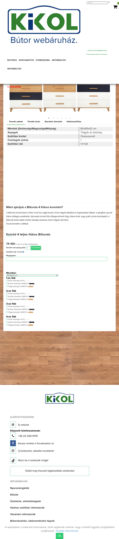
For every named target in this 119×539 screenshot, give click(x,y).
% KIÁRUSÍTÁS (14, 87)
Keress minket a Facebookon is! (32, 443)
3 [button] (57, 118)
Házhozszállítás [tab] (74, 122)
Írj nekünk (19, 425)
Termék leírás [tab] (33, 122)
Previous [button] (6, 96)
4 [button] (61, 118)
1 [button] (48, 118)
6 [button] (70, 118)
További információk (67, 531)
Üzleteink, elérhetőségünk (25, 501)
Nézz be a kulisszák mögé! (29, 460)
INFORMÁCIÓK (14, 69)
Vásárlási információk (23, 514)
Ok (59, 535)
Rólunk (14, 494)
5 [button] (66, 118)
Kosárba (35, 248)
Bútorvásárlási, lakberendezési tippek (32, 521)
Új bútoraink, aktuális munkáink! (32, 451)
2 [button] (53, 118)
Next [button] (112, 96)
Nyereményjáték (19, 488)
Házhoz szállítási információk (27, 508)
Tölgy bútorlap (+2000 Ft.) (19, 286)
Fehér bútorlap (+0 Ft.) (18, 281)
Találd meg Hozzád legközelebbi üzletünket (49, 471)
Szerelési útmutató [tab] (53, 122)
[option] (26, 93)
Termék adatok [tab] (16, 122)
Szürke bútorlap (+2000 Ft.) (20, 284)
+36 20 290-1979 (25, 434)
